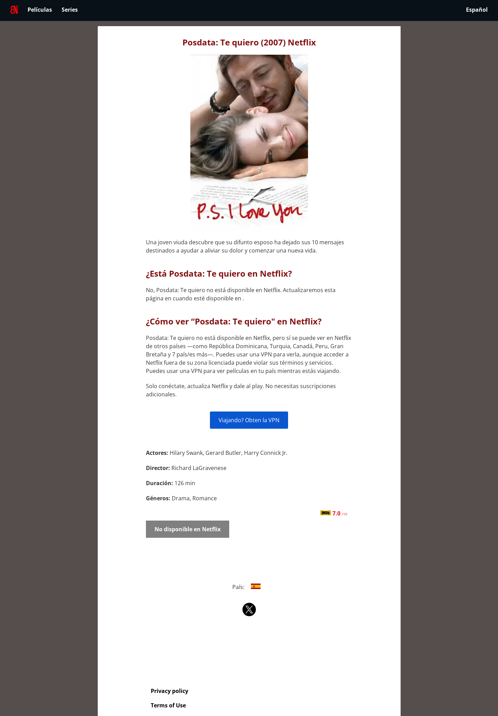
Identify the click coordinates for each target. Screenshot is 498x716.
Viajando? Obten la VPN (249, 420)
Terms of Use (168, 705)
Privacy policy (169, 691)
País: (249, 587)
